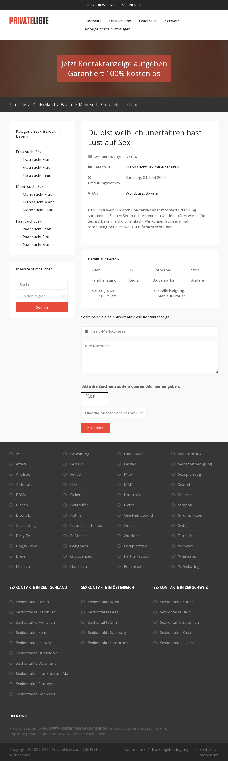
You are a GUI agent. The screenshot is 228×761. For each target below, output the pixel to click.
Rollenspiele (134, 566)
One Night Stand (138, 515)
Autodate (24, 484)
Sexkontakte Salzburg (107, 632)
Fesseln (76, 464)
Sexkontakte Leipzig (33, 642)
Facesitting (79, 453)
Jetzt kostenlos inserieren (114, 5)
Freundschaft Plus (86, 525)
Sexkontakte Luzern (177, 642)
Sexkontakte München (35, 622)
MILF (128, 474)
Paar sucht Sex (29, 221)
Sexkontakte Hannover (35, 693)
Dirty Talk (24, 535)
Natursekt (133, 494)
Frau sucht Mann (38, 159)
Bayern (67, 104)
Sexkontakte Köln (31, 632)
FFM (74, 484)
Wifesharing (189, 566)
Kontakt (206, 749)
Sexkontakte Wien (103, 601)
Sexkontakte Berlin (32, 601)
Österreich (148, 20)
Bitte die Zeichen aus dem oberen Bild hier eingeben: (130, 386)
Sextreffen (187, 484)
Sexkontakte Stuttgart (35, 683)
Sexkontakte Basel (176, 632)
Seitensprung (190, 453)
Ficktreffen (79, 504)
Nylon (129, 504)
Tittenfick (186, 535)
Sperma (185, 494)
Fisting (76, 515)
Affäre (21, 464)
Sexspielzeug (189, 474)
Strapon (185, 504)
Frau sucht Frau (37, 167)
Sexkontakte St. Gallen (179, 622)
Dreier (21, 556)
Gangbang (79, 545)
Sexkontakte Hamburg (36, 612)
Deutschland (120, 20)
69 (18, 453)
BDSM (21, 494)
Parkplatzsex (135, 545)
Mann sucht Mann (39, 202)
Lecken (130, 464)
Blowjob (23, 515)
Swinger (185, 525)
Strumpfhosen (190, 515)
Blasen (22, 504)
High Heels (133, 453)
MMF (128, 484)
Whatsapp (187, 556)
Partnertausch (136, 556)
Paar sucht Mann (38, 244)
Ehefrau (23, 566)
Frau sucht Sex (29, 151)
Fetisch (76, 474)
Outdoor (131, 535)
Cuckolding (26, 525)
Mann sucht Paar (38, 209)
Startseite (93, 20)
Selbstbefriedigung (195, 464)
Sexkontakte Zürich (177, 601)
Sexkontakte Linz (102, 622)
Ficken (75, 494)
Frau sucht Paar (37, 175)
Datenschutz (134, 749)
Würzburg (135, 193)
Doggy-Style (26, 545)
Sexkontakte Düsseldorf (37, 652)
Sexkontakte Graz (103, 612)
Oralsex (131, 525)
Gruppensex (81, 556)
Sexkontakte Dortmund (36, 663)
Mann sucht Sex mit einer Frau (152, 167)
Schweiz (172, 20)
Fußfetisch (79, 535)
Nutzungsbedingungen (172, 749)
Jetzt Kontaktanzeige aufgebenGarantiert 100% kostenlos (114, 68)
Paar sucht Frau (37, 236)
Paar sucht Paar (37, 228)
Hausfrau (78, 566)
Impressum (208, 754)
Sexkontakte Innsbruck (108, 642)
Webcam (186, 545)
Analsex (23, 474)
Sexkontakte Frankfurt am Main (44, 673)
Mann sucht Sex (93, 104)
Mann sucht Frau (38, 194)
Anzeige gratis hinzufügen (107, 29)
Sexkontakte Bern (175, 612)
